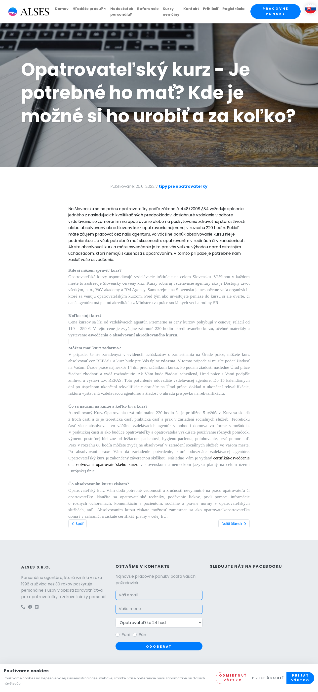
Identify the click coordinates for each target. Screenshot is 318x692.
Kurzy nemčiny (171, 11)
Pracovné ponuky (276, 11)
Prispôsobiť (268, 678)
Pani (125, 634)
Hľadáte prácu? (88, 8)
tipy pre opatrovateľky (183, 186)
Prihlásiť (210, 8)
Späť (77, 523)
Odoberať (159, 646)
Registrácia (233, 8)
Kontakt (191, 8)
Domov (62, 8)
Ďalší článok (234, 523)
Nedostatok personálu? (121, 11)
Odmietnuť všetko (233, 677)
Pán (142, 634)
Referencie (148, 8)
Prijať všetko (300, 677)
